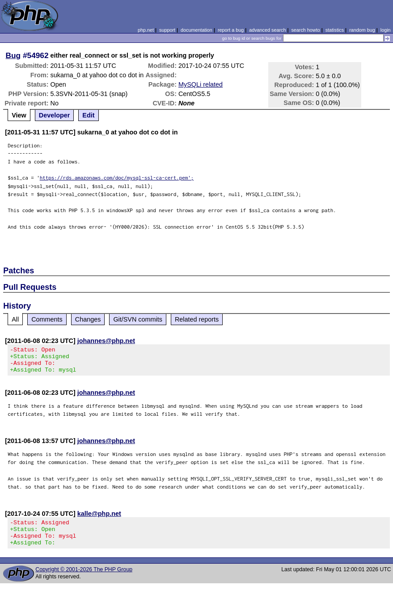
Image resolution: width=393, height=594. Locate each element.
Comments (47, 319)
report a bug (231, 30)
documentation (196, 30)
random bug (362, 30)
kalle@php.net (99, 519)
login (385, 30)
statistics (334, 30)
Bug (13, 55)
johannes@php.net (106, 340)
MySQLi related (200, 84)
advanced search (267, 30)
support (167, 30)
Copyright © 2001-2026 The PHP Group (83, 580)
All (15, 319)
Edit (88, 115)
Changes (88, 319)
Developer (54, 115)
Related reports (197, 319)
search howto (305, 30)
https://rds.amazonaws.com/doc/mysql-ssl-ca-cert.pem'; (117, 177)
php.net (146, 30)
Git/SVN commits (137, 319)
